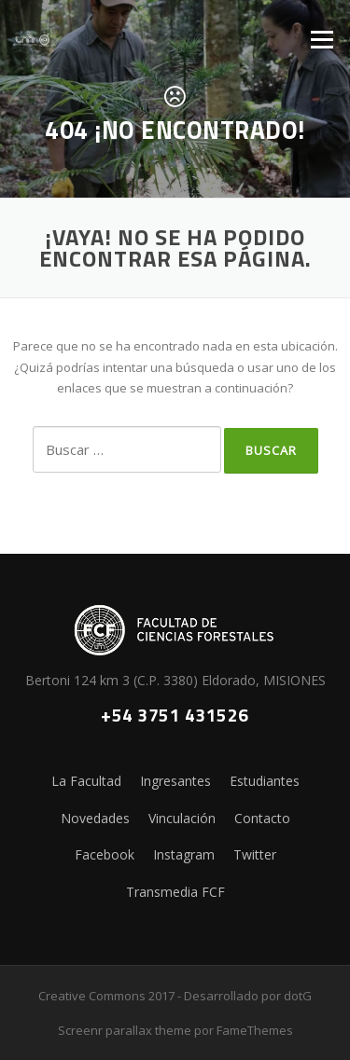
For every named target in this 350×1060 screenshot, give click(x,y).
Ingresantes (175, 781)
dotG (298, 995)
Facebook (104, 854)
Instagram (184, 854)
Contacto (262, 818)
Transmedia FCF (175, 892)
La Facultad (86, 781)
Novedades (95, 818)
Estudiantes (265, 781)
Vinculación (182, 818)
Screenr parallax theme (124, 1030)
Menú (321, 39)
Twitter (254, 854)
